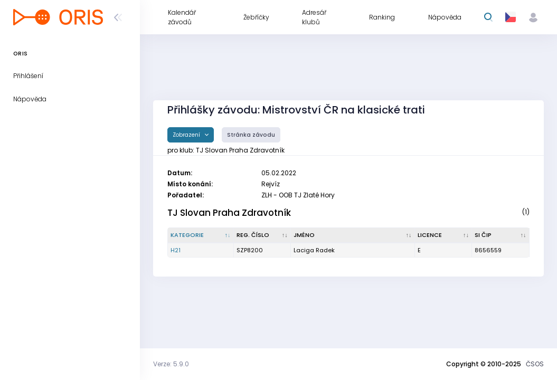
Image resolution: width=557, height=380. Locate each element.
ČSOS (535, 363)
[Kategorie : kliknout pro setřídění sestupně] (201, 235)
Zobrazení (187, 135)
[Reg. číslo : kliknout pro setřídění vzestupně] (262, 235)
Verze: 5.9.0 (171, 363)
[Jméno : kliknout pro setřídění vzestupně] (353, 235)
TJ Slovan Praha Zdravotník (229, 212)
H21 (176, 250)
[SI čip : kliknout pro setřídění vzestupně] (501, 235)
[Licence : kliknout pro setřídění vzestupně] (443, 235)
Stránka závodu (251, 135)
